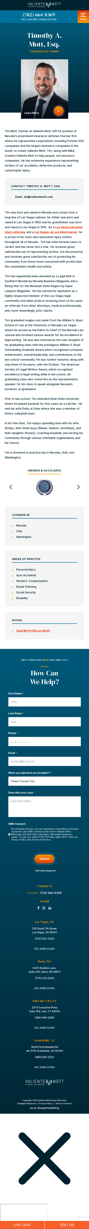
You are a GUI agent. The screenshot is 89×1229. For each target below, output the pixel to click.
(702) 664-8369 (39, 14)
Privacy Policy (18, 839)
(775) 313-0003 (44, 978)
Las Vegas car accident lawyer (55, 232)
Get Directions (44, 949)
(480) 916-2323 (44, 1057)
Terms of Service (41, 839)
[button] (11, 487)
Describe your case (21, 792)
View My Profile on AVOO (33, 630)
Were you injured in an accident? (30, 772)
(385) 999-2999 (44, 1017)
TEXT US (67, 1225)
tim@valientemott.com (38, 196)
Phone (13, 733)
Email (12, 753)
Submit (44, 859)
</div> (24, 1216)
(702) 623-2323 (44, 938)
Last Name (16, 713)
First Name (16, 693)
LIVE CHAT (22, 1225)
